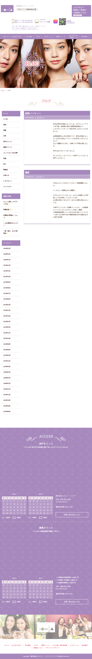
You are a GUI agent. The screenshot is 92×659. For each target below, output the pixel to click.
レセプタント (7, 181)
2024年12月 (6, 310)
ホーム (3, 90)
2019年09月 (6, 406)
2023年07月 (6, 321)
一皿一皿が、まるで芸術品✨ (10, 232)
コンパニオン (7, 186)
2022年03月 (6, 355)
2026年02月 (6, 254)
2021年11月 (6, 361)
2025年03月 (6, 304)
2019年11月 (6, 394)
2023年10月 (6, 316)
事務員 (5, 169)
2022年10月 (6, 338)
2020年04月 (6, 366)
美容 (4, 124)
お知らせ (6, 175)
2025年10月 (6, 276)
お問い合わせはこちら (72, 515)
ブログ (36, 645)
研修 (4, 158)
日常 (4, 136)
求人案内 (28, 645)
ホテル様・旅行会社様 (60, 645)
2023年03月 (6, 327)
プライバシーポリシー (52, 648)
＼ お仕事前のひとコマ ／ (10, 224)
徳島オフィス (7, 147)
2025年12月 (6, 265)
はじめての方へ (17, 645)
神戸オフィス (7, 141)
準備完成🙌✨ (7, 209)
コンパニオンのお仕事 (10, 153)
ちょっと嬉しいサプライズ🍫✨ (10, 203)
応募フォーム (45, 645)
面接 (4, 130)
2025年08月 (6, 288)
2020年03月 (6, 372)
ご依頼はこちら (37, 648)
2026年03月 (6, 248)
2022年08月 (6, 344)
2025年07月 (6, 293)
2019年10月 (6, 400)
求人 (4, 164)
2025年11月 (6, 271)
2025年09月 (6, 282)
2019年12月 (6, 389)
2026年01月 (6, 260)
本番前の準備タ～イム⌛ (10, 216)
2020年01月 (6, 383)
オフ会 (5, 119)
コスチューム (74, 645)
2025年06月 (6, 299)
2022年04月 (6, 349)
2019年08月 (6, 411)
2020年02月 (6, 378)
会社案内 (84, 645)
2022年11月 (6, 333)
